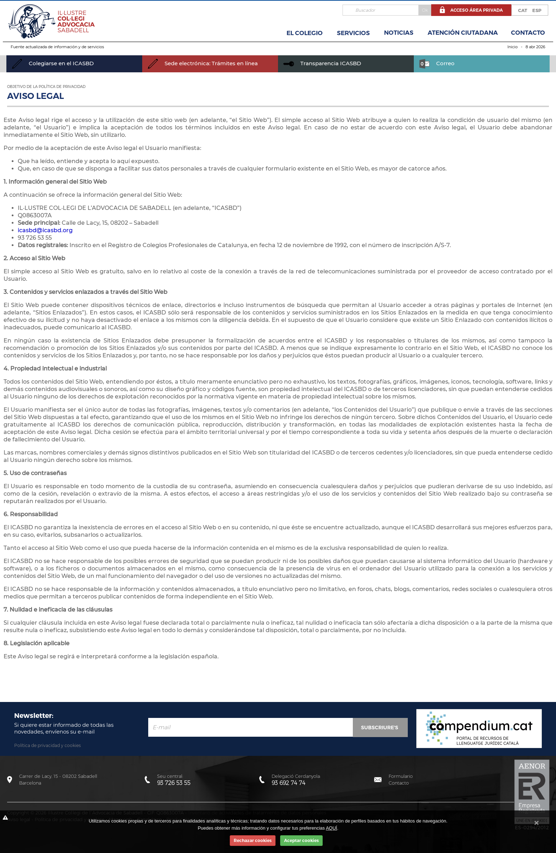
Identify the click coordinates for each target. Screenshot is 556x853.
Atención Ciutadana (463, 32)
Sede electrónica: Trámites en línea (203, 63)
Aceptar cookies (301, 840)
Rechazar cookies (253, 840)
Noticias (398, 32)
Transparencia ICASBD (322, 63)
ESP (536, 10)
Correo (437, 63)
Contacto (528, 32)
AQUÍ (331, 828)
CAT (522, 10)
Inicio (512, 46)
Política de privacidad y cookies (47, 745)
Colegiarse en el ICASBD (53, 63)
